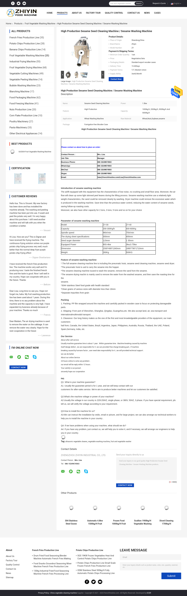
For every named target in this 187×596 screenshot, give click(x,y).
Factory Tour (93, 13)
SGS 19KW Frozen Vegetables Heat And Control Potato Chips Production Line (95, 557)
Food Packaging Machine (22, 97)
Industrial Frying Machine (22, 61)
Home (50, 13)
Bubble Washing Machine (22, 85)
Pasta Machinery (18, 127)
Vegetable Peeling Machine (23, 79)
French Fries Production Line (24, 37)
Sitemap (9, 577)
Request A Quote (159, 3)
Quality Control (114, 13)
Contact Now (116, 79)
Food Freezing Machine (21, 103)
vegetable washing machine (99, 441)
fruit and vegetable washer (121, 441)
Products (62, 13)
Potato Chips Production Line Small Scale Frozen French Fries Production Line (96, 564)
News (147, 13)
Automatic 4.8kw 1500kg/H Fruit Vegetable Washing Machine (95, 522)
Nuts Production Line (20, 109)
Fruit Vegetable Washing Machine (40, 23)
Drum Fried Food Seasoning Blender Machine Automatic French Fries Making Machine (52, 557)
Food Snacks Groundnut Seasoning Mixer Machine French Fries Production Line (53, 565)
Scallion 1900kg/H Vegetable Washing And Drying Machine (142, 522)
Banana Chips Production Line (25, 49)
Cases (157, 13)
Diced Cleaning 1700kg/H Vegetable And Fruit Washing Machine (166, 522)
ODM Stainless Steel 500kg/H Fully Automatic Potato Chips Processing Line (96, 571)
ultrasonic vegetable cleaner (76, 441)
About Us (77, 13)
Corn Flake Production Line (23, 115)
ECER (149, 593)
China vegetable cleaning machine (63, 593)
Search (139, 3)
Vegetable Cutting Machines (24, 73)
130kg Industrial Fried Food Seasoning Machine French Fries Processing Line (51, 572)
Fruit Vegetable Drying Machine (25, 67)
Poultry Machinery (18, 121)
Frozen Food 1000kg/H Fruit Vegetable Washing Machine (119, 522)
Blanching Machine (19, 91)
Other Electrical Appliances (23, 133)
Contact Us (133, 13)
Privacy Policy (43, 593)
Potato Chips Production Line (24, 43)
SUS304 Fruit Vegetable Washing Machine (35, 152)
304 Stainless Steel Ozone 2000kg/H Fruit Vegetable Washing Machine (71, 522)
